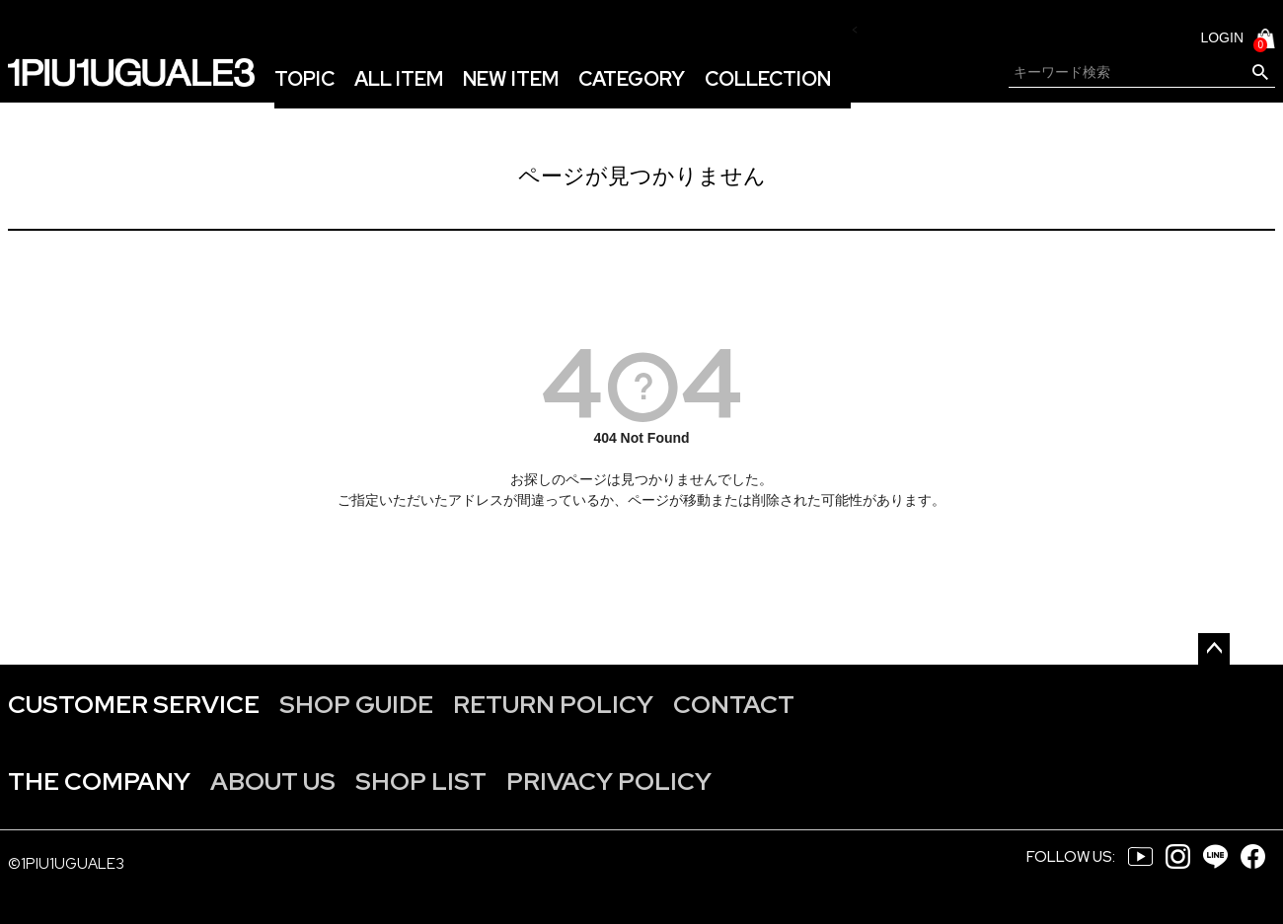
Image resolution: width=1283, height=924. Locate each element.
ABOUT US (273, 781)
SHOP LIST (421, 781)
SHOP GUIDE (356, 704)
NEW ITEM (511, 79)
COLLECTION (768, 79)
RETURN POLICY (553, 704)
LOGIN (1222, 37)
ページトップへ (1214, 649)
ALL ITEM (398, 79)
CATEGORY (631, 79)
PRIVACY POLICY (609, 781)
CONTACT (733, 704)
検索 (1260, 73)
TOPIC (304, 79)
